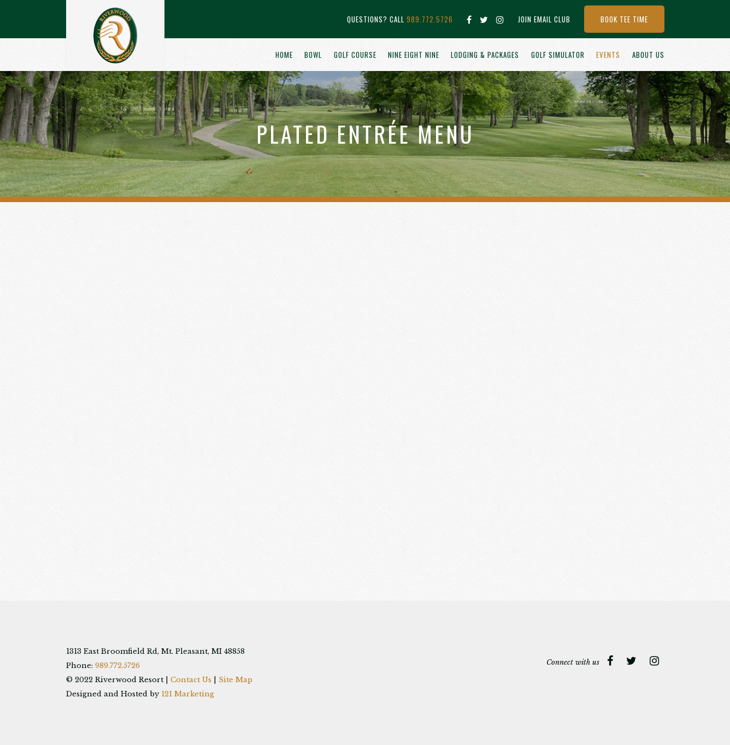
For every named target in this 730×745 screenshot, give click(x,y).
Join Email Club (544, 19)
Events (608, 54)
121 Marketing (187, 694)
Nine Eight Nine (413, 54)
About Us (648, 54)
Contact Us (190, 679)
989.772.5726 (430, 19)
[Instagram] (500, 19)
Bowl (313, 54)
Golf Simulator (558, 54)
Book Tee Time (624, 19)
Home (284, 54)
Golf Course (355, 54)
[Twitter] (484, 19)
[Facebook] (469, 19)
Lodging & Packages (485, 54)
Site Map (235, 679)
